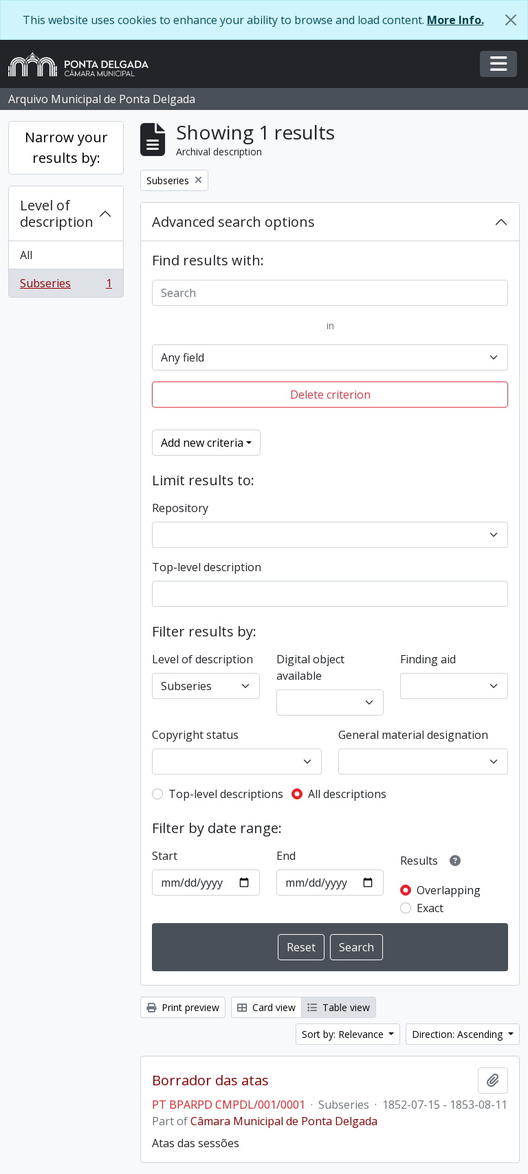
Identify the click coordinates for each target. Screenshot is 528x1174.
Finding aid (428, 659)
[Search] (330, 293)
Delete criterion (330, 394)
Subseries (65, 286)
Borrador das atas (210, 1080)
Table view (338, 1007)
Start (164, 855)
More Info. (455, 19)
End (286, 855)
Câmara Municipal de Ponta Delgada (283, 1121)
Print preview (182, 1007)
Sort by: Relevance (344, 1034)
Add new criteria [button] (202, 442)
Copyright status (195, 734)
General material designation (413, 734)
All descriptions (347, 793)
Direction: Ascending (458, 1034)
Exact (430, 908)
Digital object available (310, 667)
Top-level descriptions (225, 793)
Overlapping (449, 890)
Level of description (57, 213)
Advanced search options (233, 221)
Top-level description (206, 567)
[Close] (510, 20)
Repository (180, 508)
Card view (266, 1007)
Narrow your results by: (66, 147)
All (26, 255)
